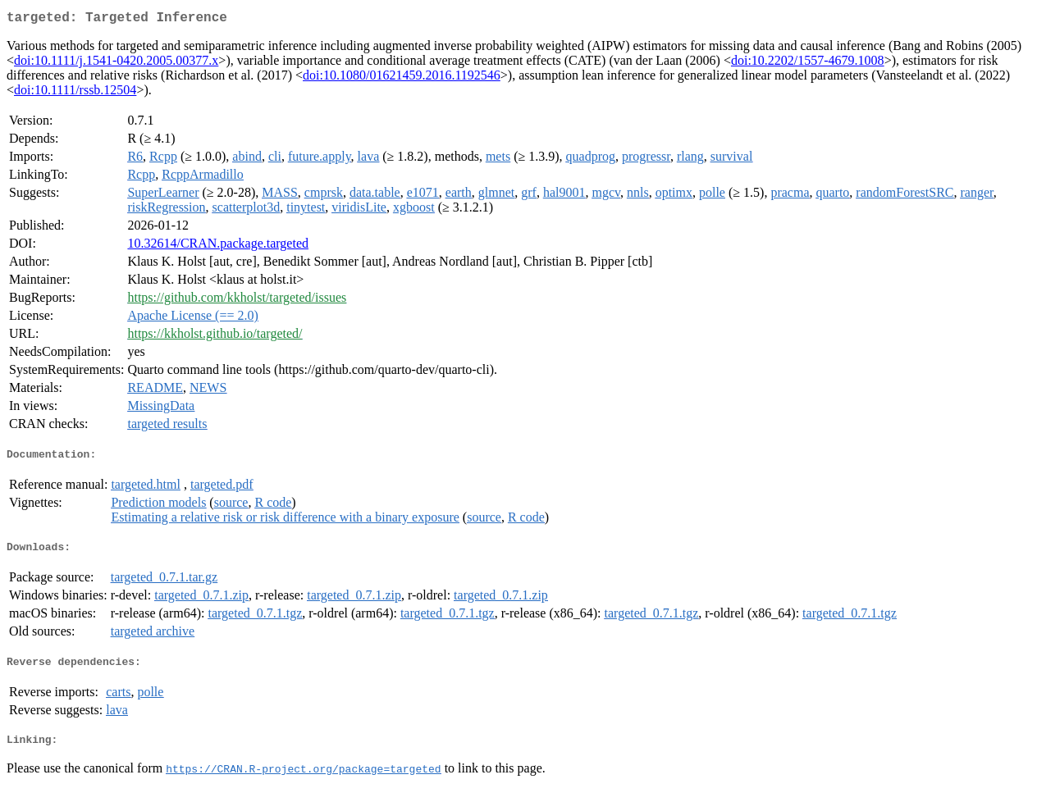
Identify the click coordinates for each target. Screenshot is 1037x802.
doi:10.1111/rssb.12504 (75, 93)
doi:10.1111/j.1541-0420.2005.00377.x (116, 64)
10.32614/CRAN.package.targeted (217, 246)
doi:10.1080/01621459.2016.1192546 (401, 78)
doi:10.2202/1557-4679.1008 (807, 64)
